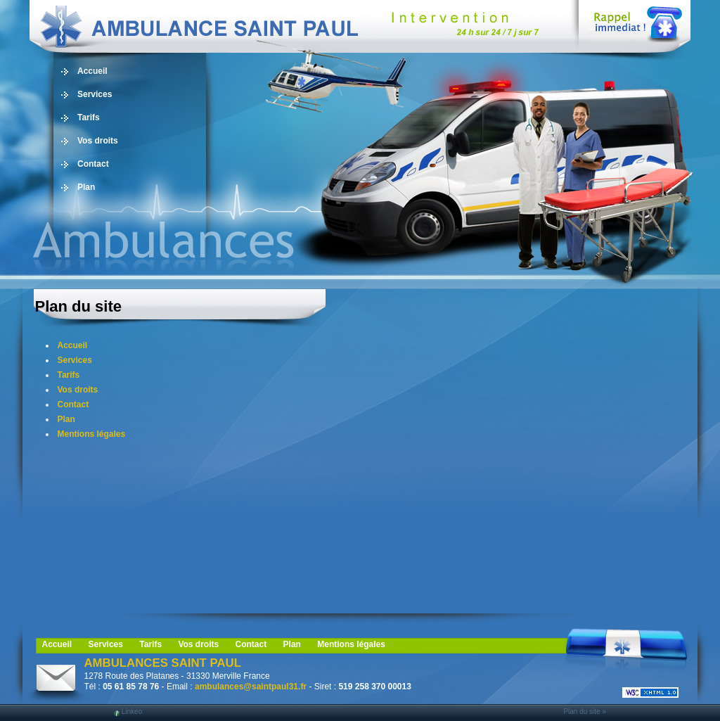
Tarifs (88, 117)
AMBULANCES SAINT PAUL (162, 663)
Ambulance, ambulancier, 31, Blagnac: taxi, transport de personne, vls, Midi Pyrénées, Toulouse (289, 26)
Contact (93, 164)
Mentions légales (92, 434)
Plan (86, 187)
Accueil (92, 71)
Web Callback (636, 21)
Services (94, 94)
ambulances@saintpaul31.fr (251, 686)
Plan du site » (584, 711)
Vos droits (97, 141)
